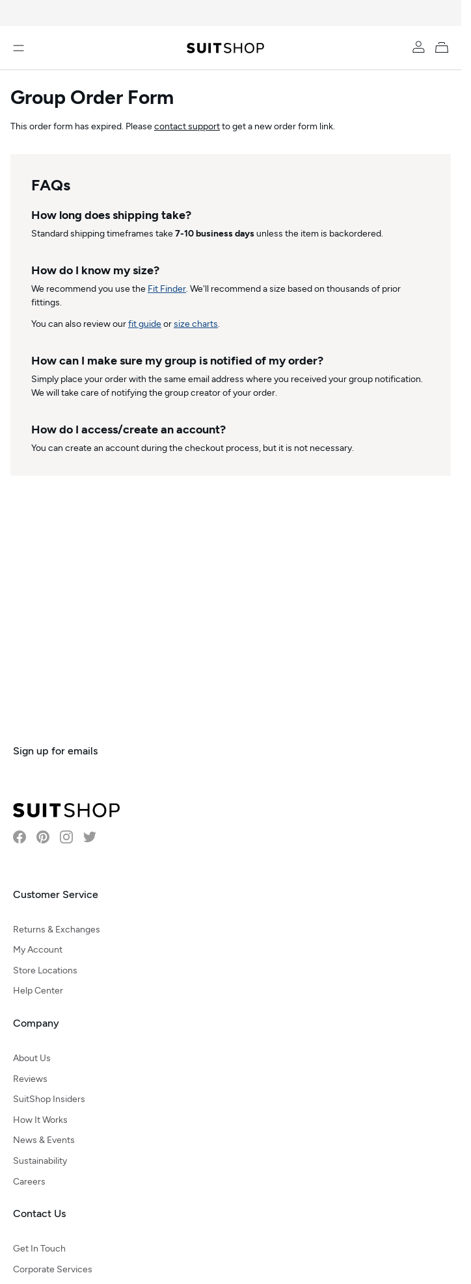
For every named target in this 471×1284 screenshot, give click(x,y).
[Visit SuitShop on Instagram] (66, 836)
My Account (37, 949)
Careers (29, 1181)
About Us (32, 1058)
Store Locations (45, 970)
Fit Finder (167, 288)
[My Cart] (444, 46)
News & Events (44, 1140)
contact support (187, 126)
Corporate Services (52, 1269)
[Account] (418, 46)
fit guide (144, 323)
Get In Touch (39, 1248)
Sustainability (40, 1160)
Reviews (30, 1079)
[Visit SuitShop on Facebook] (19, 836)
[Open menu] (18, 48)
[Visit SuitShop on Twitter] (89, 836)
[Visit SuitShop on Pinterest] (42, 836)
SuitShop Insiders (49, 1099)
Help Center (38, 990)
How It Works (40, 1119)
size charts (196, 323)
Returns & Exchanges (56, 929)
